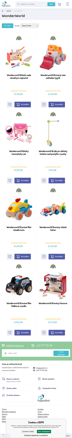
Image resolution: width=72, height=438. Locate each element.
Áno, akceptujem (44, 431)
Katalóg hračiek (43, 417)
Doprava (4, 414)
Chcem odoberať (61, 353)
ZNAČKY (8, 11)
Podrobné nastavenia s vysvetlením (36, 435)
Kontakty (41, 409)
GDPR (4, 419)
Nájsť (51, 4)
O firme (4, 409)
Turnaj (40, 412)
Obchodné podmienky (9, 412)
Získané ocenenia (43, 414)
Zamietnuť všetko (28, 431)
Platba (4, 417)
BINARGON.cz (66, 436)
